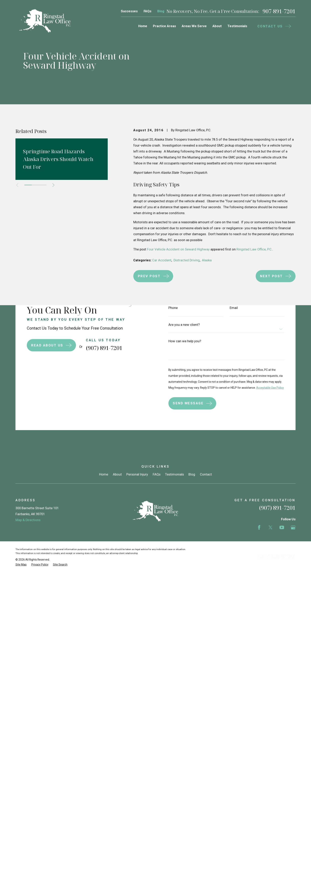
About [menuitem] (217, 26)
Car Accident (161, 260)
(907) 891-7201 (277, 507)
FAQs (147, 11)
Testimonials (174, 474)
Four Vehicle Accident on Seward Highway (178, 249)
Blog (160, 11)
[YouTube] (281, 527)
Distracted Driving (187, 260)
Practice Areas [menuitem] (164, 26)
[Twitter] (270, 527)
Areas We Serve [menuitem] (194, 26)
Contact (206, 474)
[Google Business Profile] (293, 527)
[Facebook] (259, 527)
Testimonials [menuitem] (237, 26)
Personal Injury (137, 474)
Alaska (207, 260)
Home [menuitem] (142, 26)
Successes (129, 11)
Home (103, 474)
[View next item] (53, 185)
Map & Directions (27, 520)
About (117, 474)
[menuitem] (21, 564)
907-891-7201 (279, 11)
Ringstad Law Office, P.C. (254, 249)
